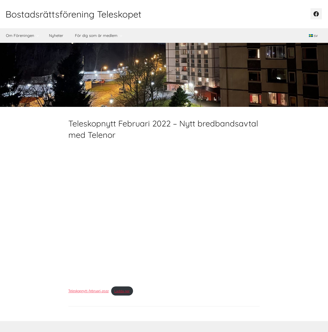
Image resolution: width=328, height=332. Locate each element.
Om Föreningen (22, 35)
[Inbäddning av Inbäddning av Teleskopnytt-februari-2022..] (164, 213)
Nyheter (56, 35)
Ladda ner (122, 291)
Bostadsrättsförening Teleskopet (73, 14)
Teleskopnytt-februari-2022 (88, 291)
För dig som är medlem (99, 35)
